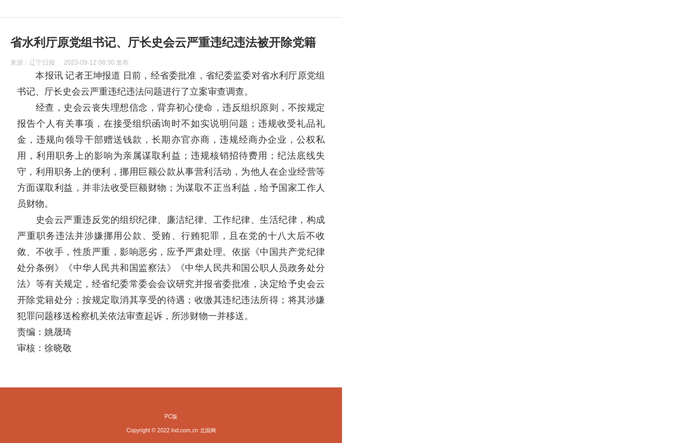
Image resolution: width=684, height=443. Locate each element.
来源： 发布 (69, 62)
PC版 (171, 416)
